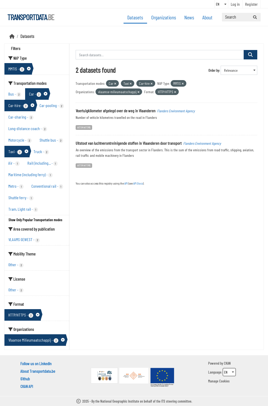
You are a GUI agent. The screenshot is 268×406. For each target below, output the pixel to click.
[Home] (12, 36)
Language (214, 372)
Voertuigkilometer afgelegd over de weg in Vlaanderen (115, 110)
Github (25, 378)
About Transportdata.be (37, 371)
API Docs (138, 183)
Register (251, 4)
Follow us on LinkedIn (36, 363)
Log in (235, 4)
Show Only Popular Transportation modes (35, 220)
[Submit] (255, 17)
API (126, 183)
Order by (213, 70)
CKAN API (26, 386)
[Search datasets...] (241, 17)
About (207, 17)
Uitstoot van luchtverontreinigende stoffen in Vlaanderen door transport (129, 143)
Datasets (135, 17)
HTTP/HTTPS (83, 127)
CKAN (227, 363)
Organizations (163, 17)
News (189, 17)
